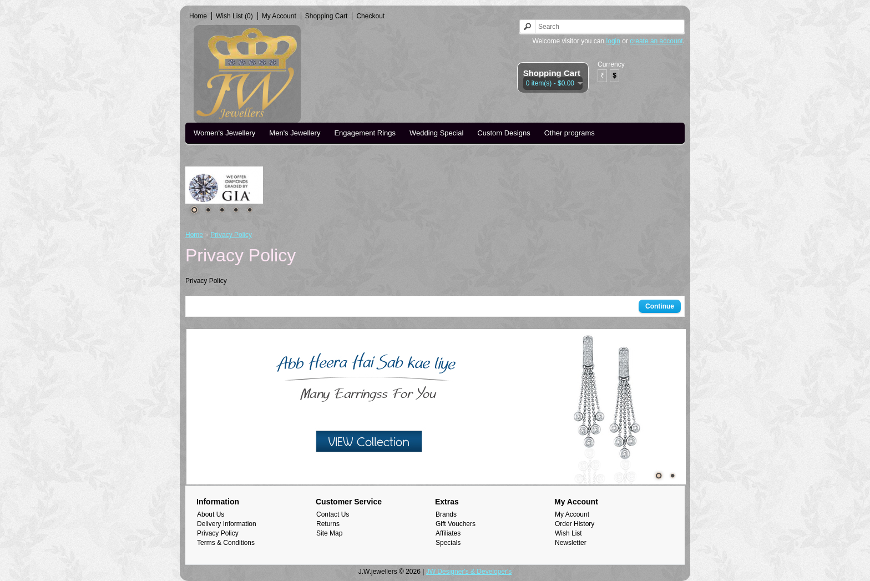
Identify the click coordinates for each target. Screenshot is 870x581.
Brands (446, 514)
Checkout (370, 16)
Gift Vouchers (456, 524)
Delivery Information (226, 524)
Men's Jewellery (294, 133)
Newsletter (570, 543)
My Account (279, 16)
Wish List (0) (234, 16)
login (613, 41)
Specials (448, 543)
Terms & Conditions (226, 543)
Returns (328, 524)
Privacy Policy (231, 235)
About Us (210, 514)
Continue (659, 306)
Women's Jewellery (224, 133)
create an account (656, 41)
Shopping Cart (326, 16)
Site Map (329, 533)
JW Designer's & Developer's (469, 571)
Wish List (568, 533)
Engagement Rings (365, 133)
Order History (574, 524)
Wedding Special (436, 133)
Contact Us (332, 514)
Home (198, 16)
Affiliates (448, 533)
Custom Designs (503, 133)
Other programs (569, 133)
